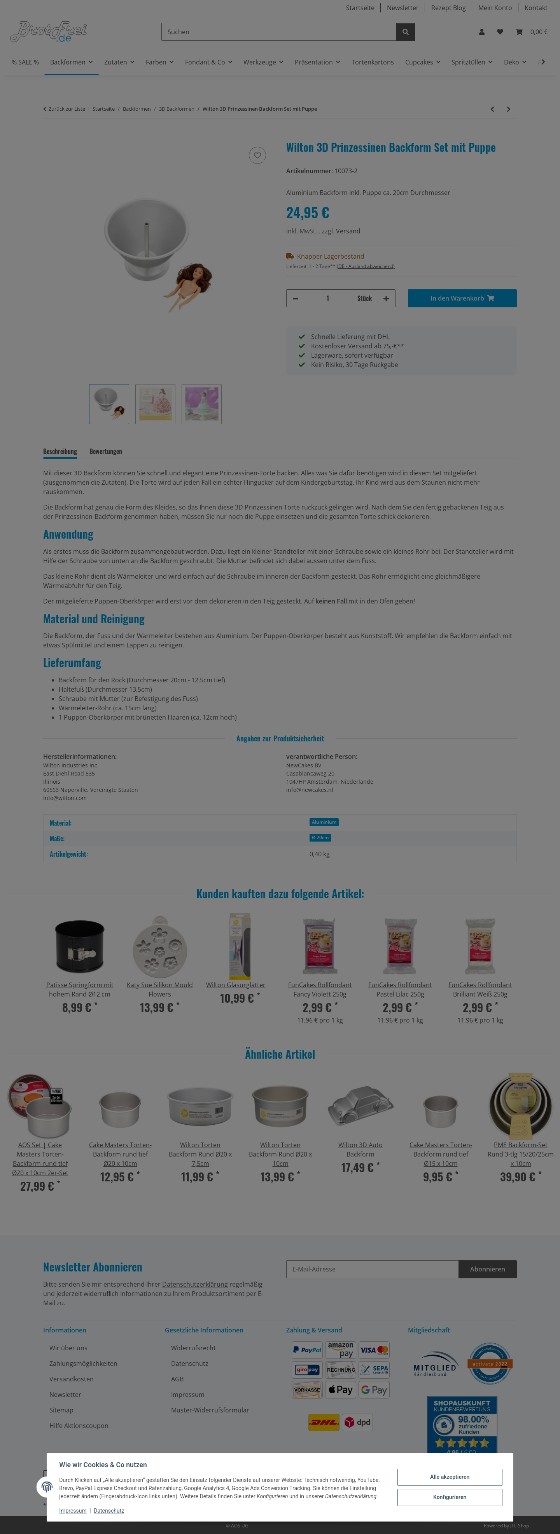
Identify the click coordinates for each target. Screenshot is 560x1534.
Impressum (73, 1511)
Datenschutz (109, 1511)
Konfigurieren (449, 1497)
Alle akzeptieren (449, 1477)
